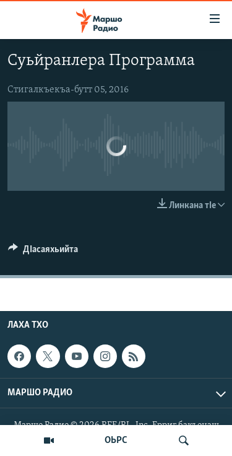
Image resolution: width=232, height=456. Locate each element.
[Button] (43, 252)
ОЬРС (116, 440)
